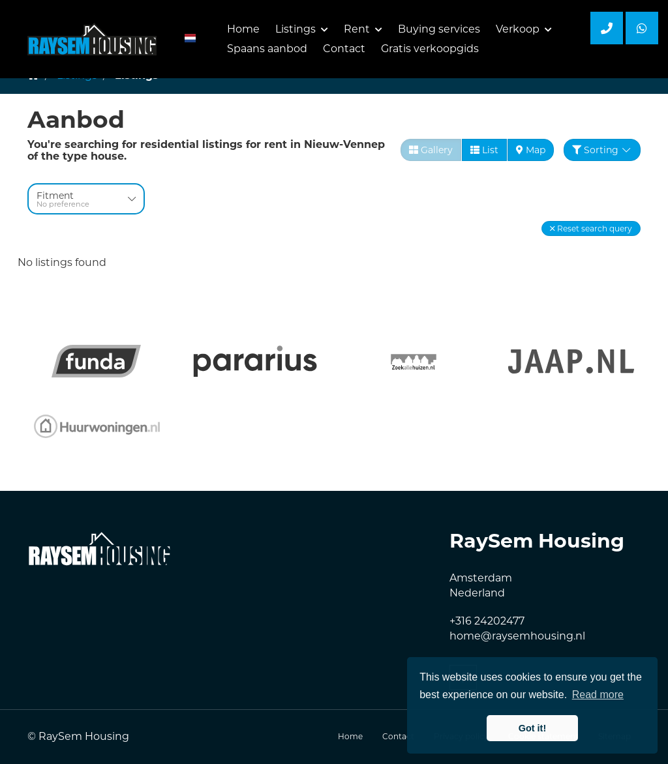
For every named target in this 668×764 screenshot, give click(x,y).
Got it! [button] (532, 728)
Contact (344, 48)
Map (530, 150)
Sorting (602, 150)
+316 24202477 (486, 621)
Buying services (439, 29)
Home (243, 29)
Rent (363, 29)
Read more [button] (598, 694)
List (484, 150)
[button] (591, 228)
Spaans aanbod (267, 48)
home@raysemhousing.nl (517, 636)
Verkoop (524, 29)
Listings (301, 29)
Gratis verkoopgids (430, 48)
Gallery (431, 150)
